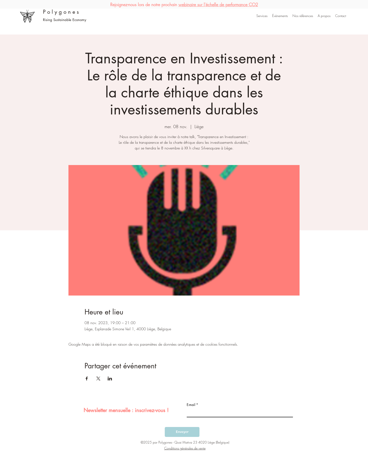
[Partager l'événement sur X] (98, 378)
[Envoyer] (182, 432)
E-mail (191, 404)
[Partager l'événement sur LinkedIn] (110, 378)
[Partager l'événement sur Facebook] (87, 378)
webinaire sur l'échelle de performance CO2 (218, 4)
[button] (262, 15)
